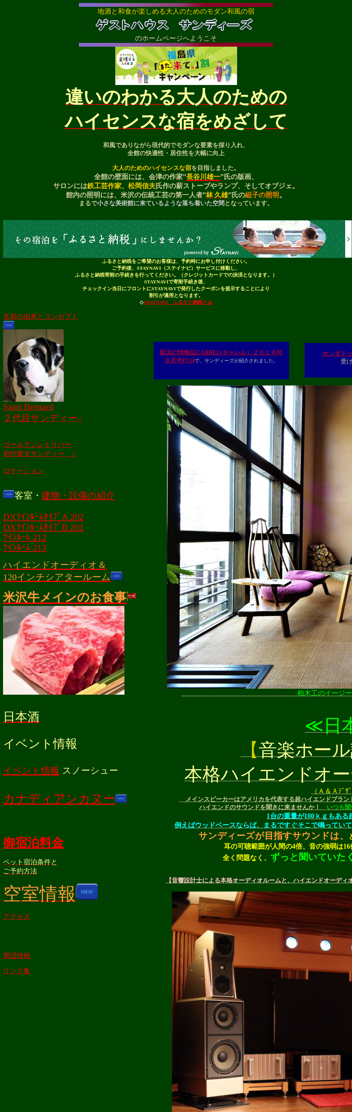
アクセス (16, 918)
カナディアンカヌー (59, 800)
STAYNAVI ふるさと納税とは (177, 303)
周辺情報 (16, 957)
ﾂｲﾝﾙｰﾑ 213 (24, 549)
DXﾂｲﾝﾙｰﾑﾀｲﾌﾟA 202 (43, 518)
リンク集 (16, 972)
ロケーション (23, 472)
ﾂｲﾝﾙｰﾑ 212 (24, 538)
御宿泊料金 (33, 844)
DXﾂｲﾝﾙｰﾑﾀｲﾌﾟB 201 (43, 528)
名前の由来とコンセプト (40, 317)
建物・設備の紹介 (78, 497)
